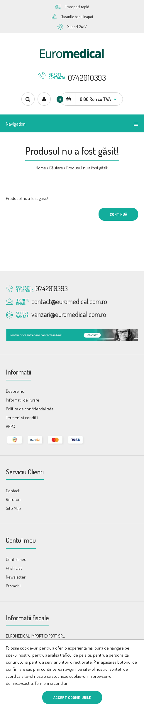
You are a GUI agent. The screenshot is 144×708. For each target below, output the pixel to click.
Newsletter (16, 577)
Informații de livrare (22, 400)
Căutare (56, 168)
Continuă (118, 214)
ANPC (10, 426)
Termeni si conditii (51, 683)
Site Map (13, 508)
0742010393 (87, 77)
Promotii (13, 586)
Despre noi (15, 391)
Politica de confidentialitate (30, 409)
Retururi (13, 499)
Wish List (14, 568)
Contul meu (16, 559)
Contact (13, 490)
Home (41, 168)
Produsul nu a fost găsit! (87, 168)
